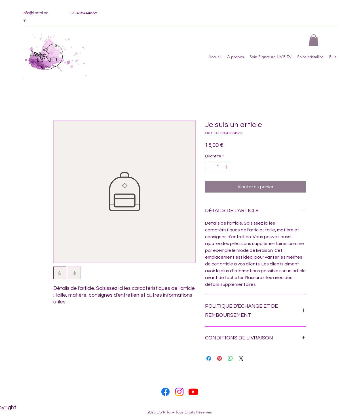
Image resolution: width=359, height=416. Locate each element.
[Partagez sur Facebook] (208, 358)
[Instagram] (179, 391)
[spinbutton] (218, 167)
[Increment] (226, 167)
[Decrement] (209, 167)
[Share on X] (241, 358)
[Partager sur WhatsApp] (230, 358)
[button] (313, 40)
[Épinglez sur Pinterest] (219, 358)
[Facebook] (165, 391)
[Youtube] (193, 391)
